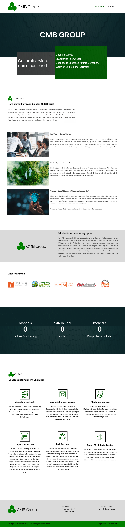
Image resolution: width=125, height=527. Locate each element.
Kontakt (112, 6)
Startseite (99, 6)
